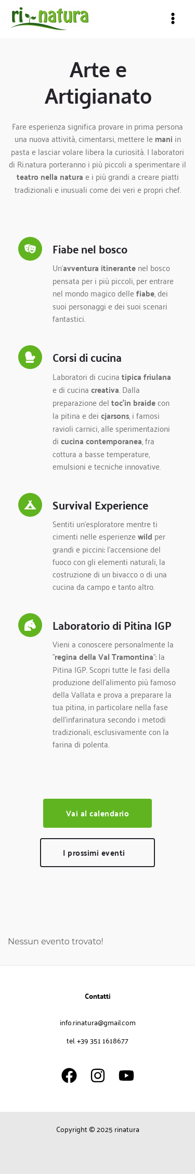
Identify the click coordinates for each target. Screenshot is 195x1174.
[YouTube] (126, 1075)
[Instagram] (98, 1075)
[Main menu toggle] (173, 19)
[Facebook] (69, 1075)
